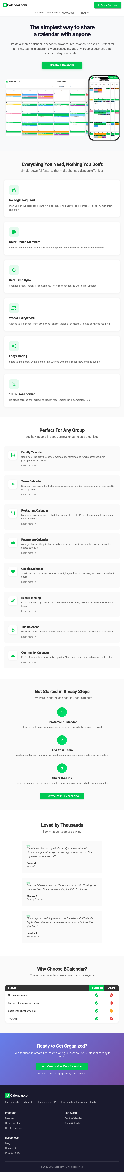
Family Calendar (73, 1118)
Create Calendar (13, 1128)
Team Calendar (73, 1123)
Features (39, 12)
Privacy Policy (12, 1152)
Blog (7, 1143)
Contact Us (11, 1148)
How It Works (53, 12)
